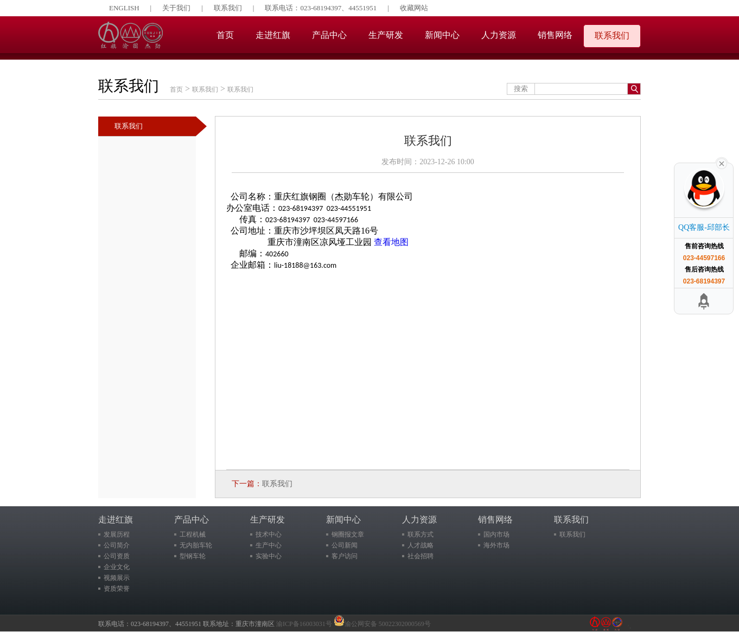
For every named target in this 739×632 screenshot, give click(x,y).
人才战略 (420, 545)
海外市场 (496, 545)
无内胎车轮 (196, 545)
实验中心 (269, 556)
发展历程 (117, 534)
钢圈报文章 (348, 534)
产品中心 (329, 35)
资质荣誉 (117, 588)
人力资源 (498, 35)
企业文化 (117, 567)
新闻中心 (442, 35)
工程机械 (193, 534)
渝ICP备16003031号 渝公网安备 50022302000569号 (353, 624)
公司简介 (117, 545)
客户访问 (345, 556)
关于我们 (176, 8)
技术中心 (269, 534)
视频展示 (117, 578)
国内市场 (496, 534)
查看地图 (391, 242)
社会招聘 (420, 556)
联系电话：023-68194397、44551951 (321, 8)
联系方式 (420, 534)
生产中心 (269, 545)
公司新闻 (345, 545)
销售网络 (555, 35)
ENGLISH (124, 8)
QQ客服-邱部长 (704, 227)
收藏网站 (414, 8)
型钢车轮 (193, 556)
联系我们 (228, 8)
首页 (225, 35)
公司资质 (117, 556)
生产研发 (385, 35)
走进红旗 (273, 35)
